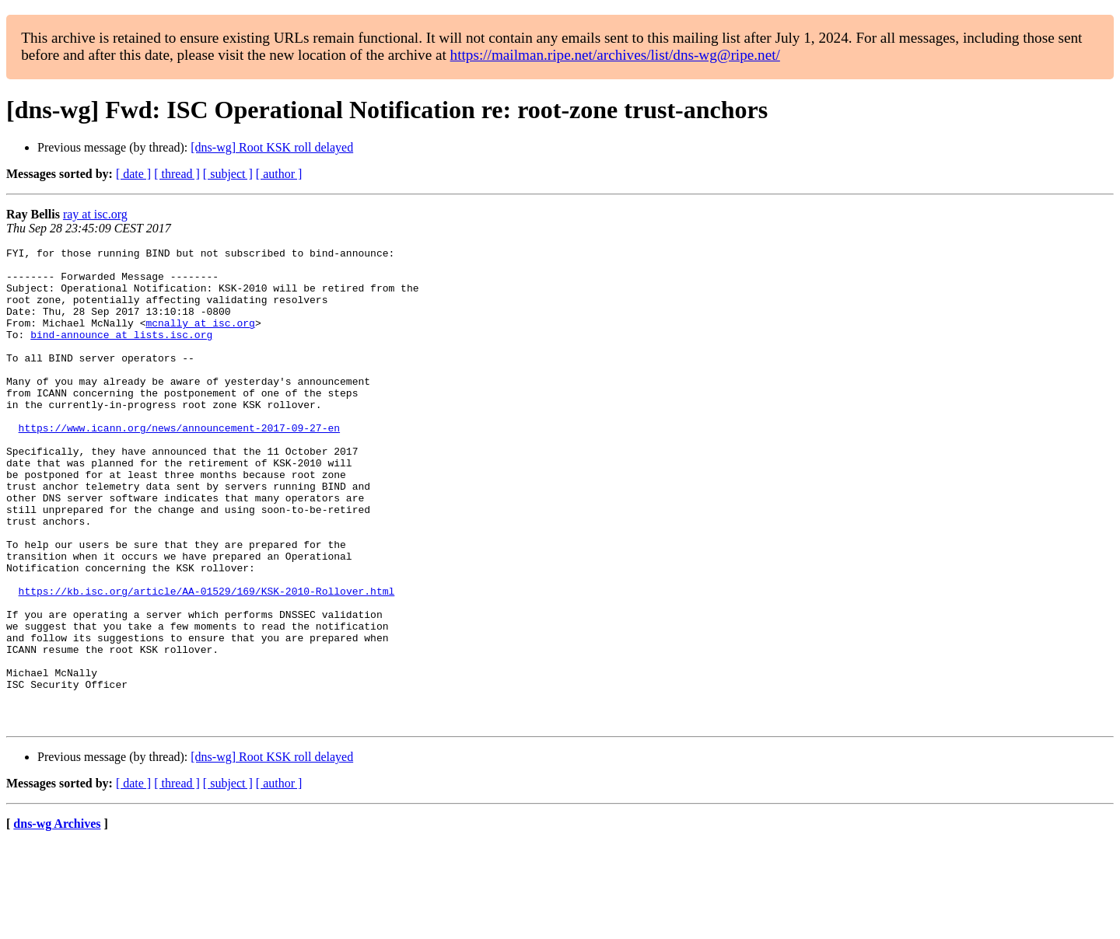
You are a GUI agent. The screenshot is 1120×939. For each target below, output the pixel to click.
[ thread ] (177, 173)
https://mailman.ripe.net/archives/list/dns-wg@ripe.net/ (615, 55)
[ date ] (133, 173)
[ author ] (279, 173)
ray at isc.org (95, 214)
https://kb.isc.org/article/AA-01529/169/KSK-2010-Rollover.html (207, 661)
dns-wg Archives (56, 919)
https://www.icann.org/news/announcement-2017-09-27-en (179, 465)
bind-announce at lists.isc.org (121, 353)
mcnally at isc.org (199, 339)
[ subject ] (228, 173)
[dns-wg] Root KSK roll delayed (272, 147)
